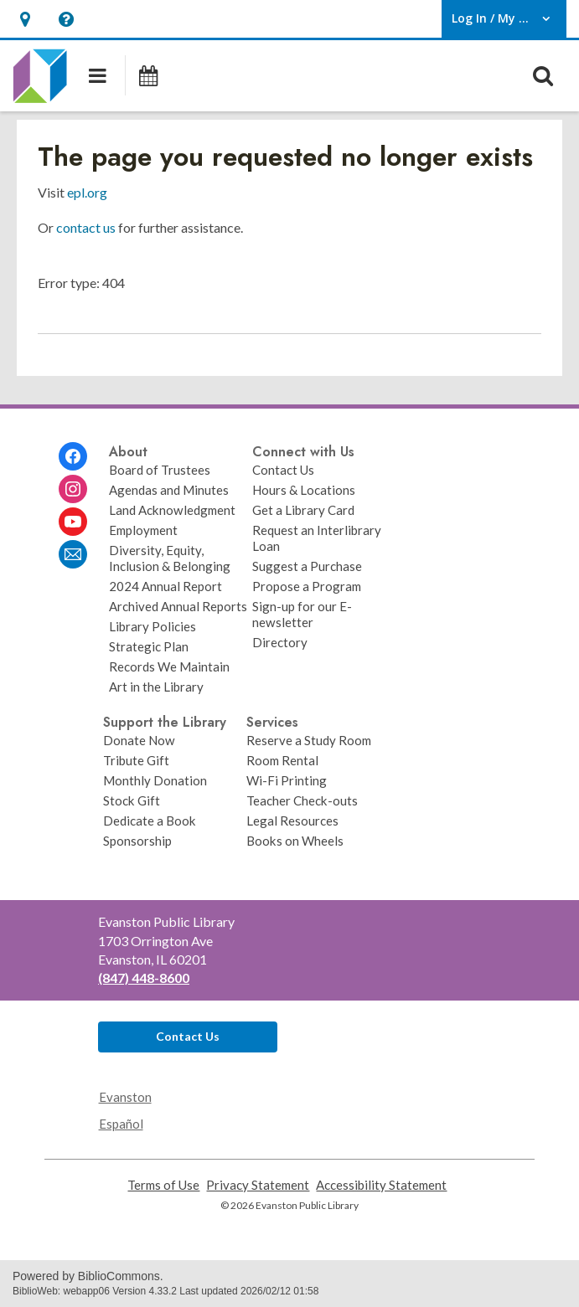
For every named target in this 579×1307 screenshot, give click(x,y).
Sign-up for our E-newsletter (302, 614)
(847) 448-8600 (143, 977)
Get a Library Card (303, 509)
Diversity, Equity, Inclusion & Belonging (169, 558)
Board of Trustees (159, 469)
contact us (86, 227)
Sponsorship (137, 840)
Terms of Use (163, 1185)
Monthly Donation (155, 780)
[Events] (147, 75)
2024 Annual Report (165, 586)
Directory (280, 642)
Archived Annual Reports (178, 606)
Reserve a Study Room (308, 740)
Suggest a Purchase (307, 566)
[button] (25, 19)
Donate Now (139, 740)
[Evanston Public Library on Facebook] (73, 456)
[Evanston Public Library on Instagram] (73, 489)
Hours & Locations (303, 489)
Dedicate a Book (149, 820)
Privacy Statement (257, 1185)
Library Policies (152, 626)
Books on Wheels (295, 840)
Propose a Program (306, 586)
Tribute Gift (136, 760)
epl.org (87, 192)
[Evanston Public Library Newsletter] (73, 554)
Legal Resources (292, 820)
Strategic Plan (149, 646)
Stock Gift (131, 800)
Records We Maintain (169, 666)
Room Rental (282, 760)
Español (121, 1123)
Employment (143, 530)
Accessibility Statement (381, 1185)
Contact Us (283, 469)
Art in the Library (156, 686)
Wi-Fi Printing (286, 780)
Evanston (125, 1096)
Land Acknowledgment (172, 509)
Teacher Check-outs (302, 800)
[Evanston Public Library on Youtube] (73, 521)
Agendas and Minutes (169, 489)
